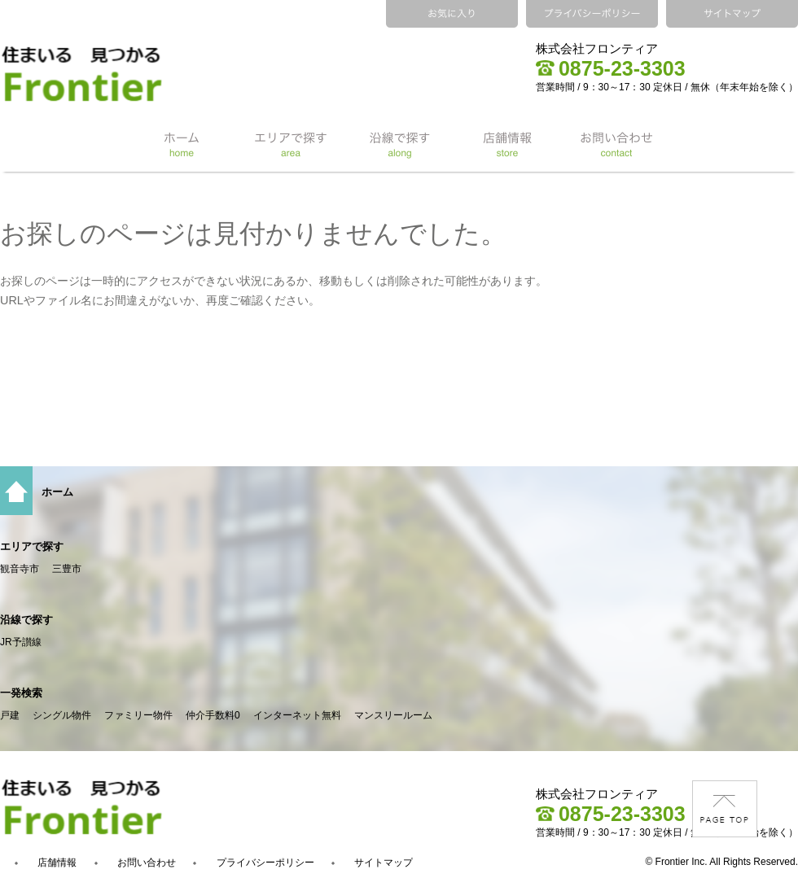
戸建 (10, 715)
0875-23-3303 (611, 68)
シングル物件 (62, 715)
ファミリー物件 (138, 715)
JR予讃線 (21, 642)
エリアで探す (32, 546)
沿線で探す (26, 620)
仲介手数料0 (213, 715)
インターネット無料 (297, 715)
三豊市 (66, 568)
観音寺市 (19, 568)
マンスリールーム (393, 715)
